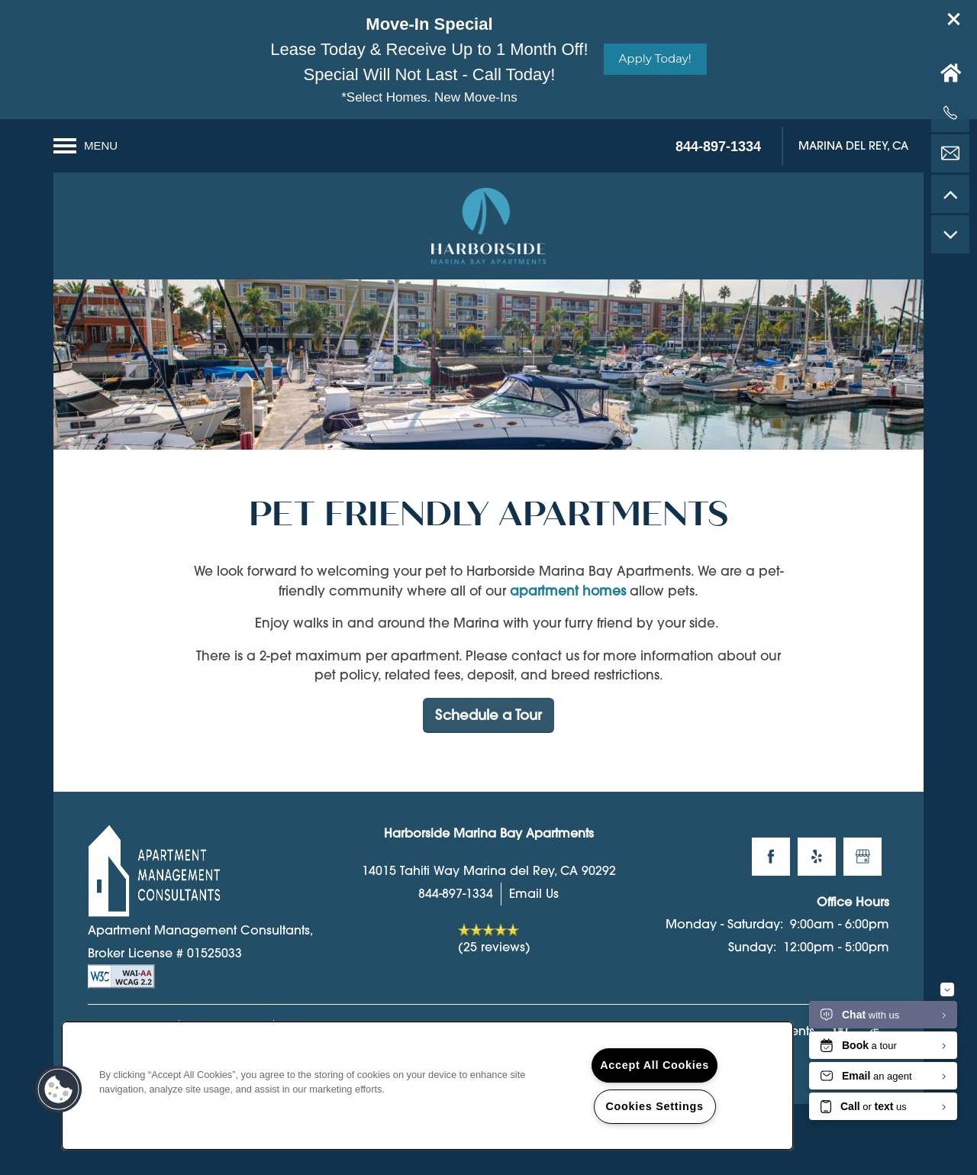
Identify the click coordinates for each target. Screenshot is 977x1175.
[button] (954, 19)
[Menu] (85, 146)
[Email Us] (950, 153)
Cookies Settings (654, 1106)
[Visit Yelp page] (817, 874)
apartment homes (568, 608)
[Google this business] (862, 874)
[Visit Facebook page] (771, 874)
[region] (427, 1086)
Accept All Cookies (654, 1065)
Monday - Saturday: (724, 942)
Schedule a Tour (488, 732)
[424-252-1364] (950, 113)
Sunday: (752, 964)
